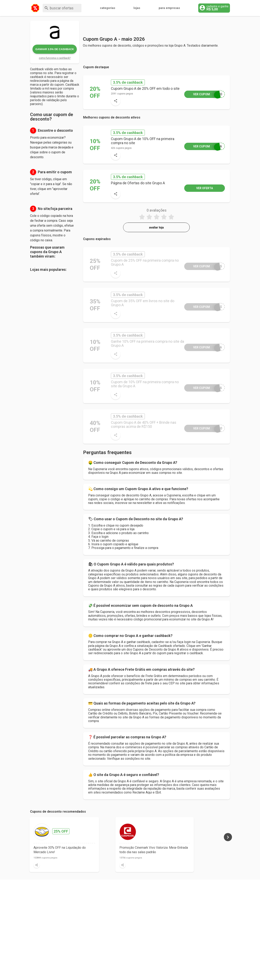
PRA (203, 146)
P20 (203, 94)
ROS (203, 266)
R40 (203, 428)
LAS (203, 306)
